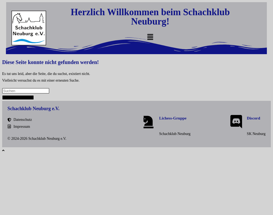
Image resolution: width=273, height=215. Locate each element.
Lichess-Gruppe (173, 118)
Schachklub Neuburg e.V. (33, 108)
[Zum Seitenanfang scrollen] (3, 151)
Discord (253, 118)
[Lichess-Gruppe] (148, 121)
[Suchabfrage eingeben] (25, 91)
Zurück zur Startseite (18, 97)
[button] (150, 37)
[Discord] (236, 121)
